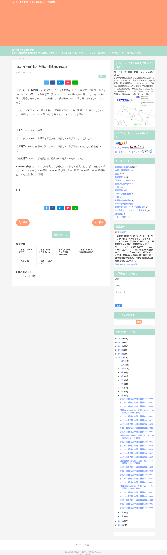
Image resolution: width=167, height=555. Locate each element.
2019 (120, 525)
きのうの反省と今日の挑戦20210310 (136, 475)
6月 (122, 384)
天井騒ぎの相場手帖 (23, 50)
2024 (120, 346)
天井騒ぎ (122, 232)
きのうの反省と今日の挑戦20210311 (136, 471)
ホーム (15, 2)
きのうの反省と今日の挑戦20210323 (136, 428)
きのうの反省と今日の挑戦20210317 (136, 449)
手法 (117, 187)
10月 (123, 368)
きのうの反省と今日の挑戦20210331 (136, 399)
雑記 (102, 76)
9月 (122, 372)
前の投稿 (98, 222)
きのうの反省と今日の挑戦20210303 (136, 500)
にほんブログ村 (122, 147)
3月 (122, 395)
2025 (120, 342)
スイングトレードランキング (127, 152)
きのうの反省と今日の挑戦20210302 (136, 504)
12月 (123, 361)
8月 (122, 376)
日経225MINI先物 (123, 167)
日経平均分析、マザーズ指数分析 (130, 207)
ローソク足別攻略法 (124, 204)
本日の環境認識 (122, 170)
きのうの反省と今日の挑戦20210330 (136, 402)
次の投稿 (22, 222)
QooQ (88, 554)
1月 (122, 516)
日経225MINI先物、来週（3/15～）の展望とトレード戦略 (137, 462)
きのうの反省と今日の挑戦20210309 (136, 478)
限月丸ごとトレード (124, 180)
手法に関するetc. (37, 2)
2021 (120, 357)
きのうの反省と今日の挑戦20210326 (136, 416)
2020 (120, 521)
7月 (122, 380)
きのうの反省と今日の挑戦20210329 (136, 406)
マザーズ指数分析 (123, 194)
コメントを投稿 (27, 276)
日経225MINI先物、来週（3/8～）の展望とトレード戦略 (136, 487)
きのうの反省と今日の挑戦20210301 (136, 508)
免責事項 (51, 2)
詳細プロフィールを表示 (126, 264)
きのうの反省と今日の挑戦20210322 (136, 432)
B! (60, 82)
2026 (120, 338)
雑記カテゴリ (61, 234)
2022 (120, 354)
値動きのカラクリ (123, 184)
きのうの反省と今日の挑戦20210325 (136, 420)
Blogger (87, 545)
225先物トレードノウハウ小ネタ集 (131, 210)
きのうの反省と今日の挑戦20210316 (136, 453)
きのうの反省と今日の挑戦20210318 (136, 445)
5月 (122, 388)
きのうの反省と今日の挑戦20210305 (136, 492)
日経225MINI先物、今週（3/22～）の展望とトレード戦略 (137, 436)
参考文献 (24, 2)
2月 (122, 512)
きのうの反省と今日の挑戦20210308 (136, 482)
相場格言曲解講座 (123, 200)
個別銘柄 (119, 177)
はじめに (119, 214)
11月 (123, 365)
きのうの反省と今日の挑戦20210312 (136, 467)
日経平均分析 (121, 190)
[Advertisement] (83, 26)
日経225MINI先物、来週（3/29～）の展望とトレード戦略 (137, 411)
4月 (122, 391)
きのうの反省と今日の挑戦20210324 (136, 424)
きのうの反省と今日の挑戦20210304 (136, 496)
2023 (120, 350)
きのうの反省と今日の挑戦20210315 (136, 457)
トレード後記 (121, 217)
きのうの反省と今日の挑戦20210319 (136, 442)
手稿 (117, 197)
